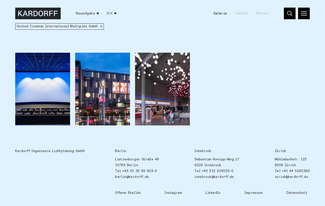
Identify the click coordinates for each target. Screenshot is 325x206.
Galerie (220, 13)
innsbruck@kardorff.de (214, 177)
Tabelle (242, 13)
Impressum (254, 193)
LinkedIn (213, 193)
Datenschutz (296, 193)
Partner (262, 13)
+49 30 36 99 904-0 (139, 171)
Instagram (173, 193)
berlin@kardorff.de (132, 177)
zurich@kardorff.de (291, 177)
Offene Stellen (128, 193)
